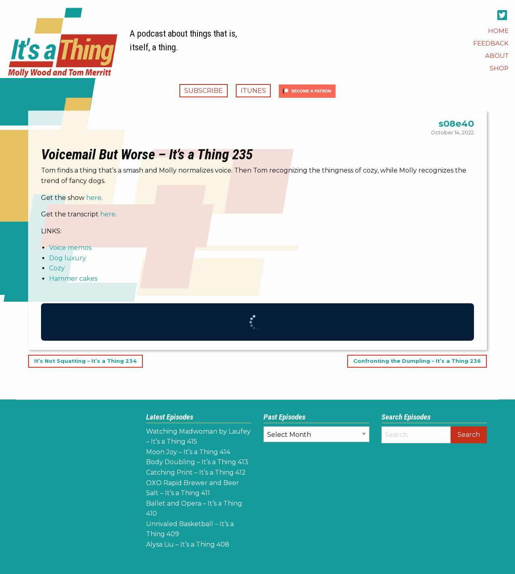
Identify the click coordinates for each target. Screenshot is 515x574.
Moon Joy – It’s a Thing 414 (188, 452)
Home (498, 31)
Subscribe (203, 91)
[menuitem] (498, 31)
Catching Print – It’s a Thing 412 (196, 472)
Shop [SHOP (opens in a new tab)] (499, 68)
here (93, 198)
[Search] (416, 434)
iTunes (253, 91)
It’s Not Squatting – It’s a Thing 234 (85, 361)
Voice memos (70, 247)
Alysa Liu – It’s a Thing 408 (187, 544)
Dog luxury (67, 258)
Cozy (57, 268)
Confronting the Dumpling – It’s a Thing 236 (417, 361)
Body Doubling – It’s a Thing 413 (197, 462)
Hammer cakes (73, 278)
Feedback (491, 43)
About (497, 56)
